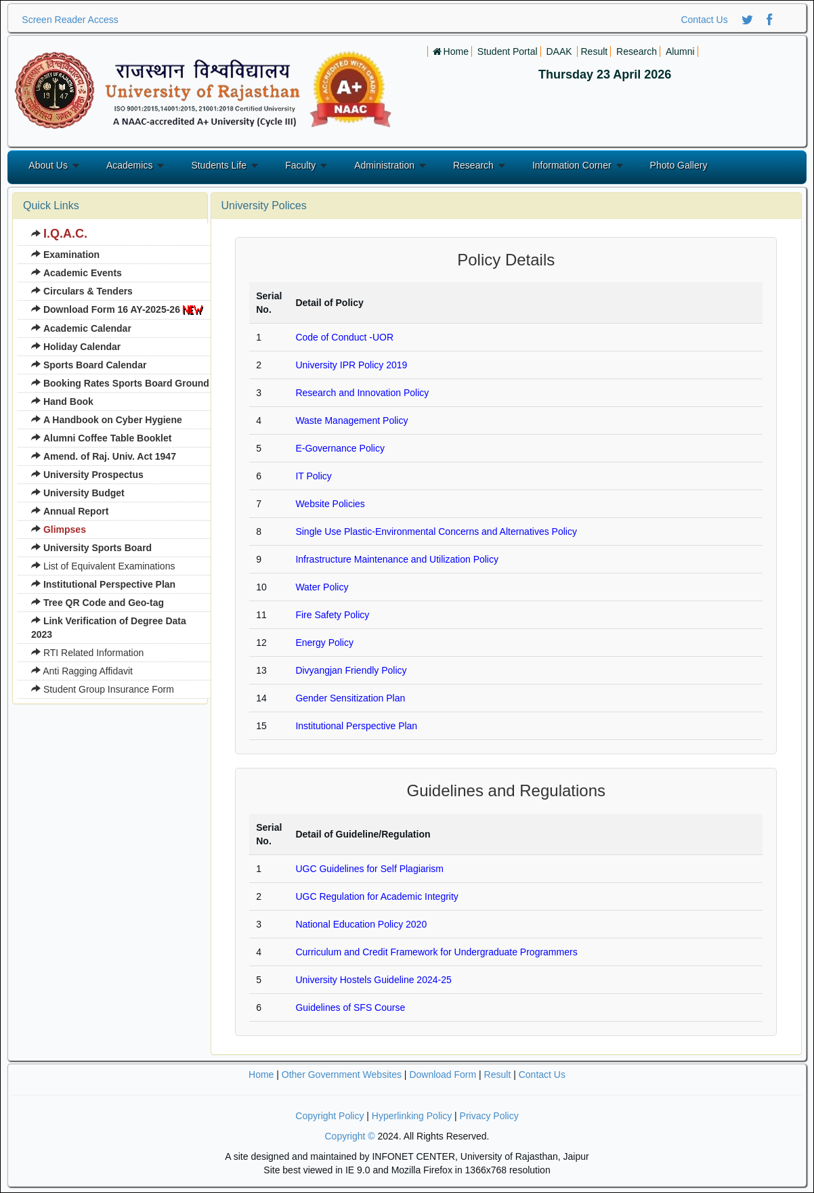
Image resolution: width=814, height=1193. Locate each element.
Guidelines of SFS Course (350, 1007)
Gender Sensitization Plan (350, 698)
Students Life (219, 165)
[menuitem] (120, 234)
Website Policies (329, 503)
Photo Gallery (679, 165)
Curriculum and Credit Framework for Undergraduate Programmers (436, 952)
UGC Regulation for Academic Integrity (376, 896)
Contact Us (704, 19)
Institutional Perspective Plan (356, 725)
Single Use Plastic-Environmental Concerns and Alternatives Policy (436, 531)
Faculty (300, 165)
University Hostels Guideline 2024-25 (373, 979)
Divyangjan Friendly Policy (350, 670)
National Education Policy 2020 (361, 924)
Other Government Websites (342, 1074)
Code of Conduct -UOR (344, 337)
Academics (129, 165)
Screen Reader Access (70, 19)
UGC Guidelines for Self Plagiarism (369, 868)
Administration (384, 165)
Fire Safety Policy (332, 614)
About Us (48, 165)
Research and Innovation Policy (362, 392)
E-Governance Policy (340, 448)
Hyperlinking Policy (412, 1115)
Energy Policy (324, 642)
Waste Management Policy (351, 420)
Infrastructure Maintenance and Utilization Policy (396, 559)
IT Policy (313, 476)
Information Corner (572, 165)
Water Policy (321, 587)
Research (473, 165)
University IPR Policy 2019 (351, 365)
